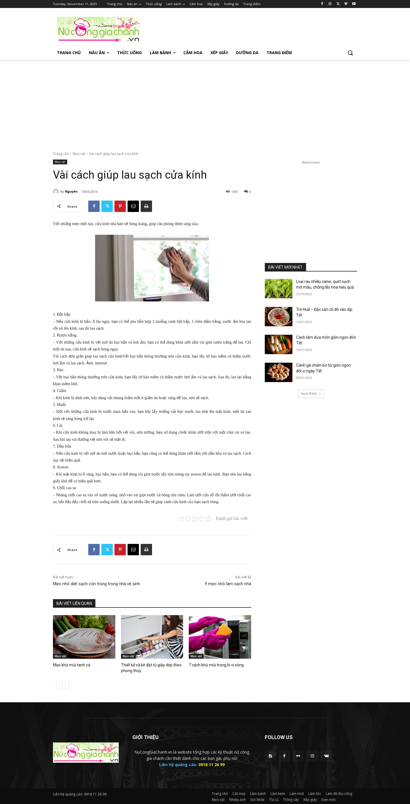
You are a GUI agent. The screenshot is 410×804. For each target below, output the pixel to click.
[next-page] (65, 684)
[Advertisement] (247, 29)
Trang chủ (61, 153)
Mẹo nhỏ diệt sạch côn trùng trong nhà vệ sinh (96, 583)
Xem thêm (311, 393)
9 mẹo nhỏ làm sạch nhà (228, 583)
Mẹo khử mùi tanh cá (70, 665)
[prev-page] (56, 684)
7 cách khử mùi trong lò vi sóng (214, 665)
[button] (350, 53)
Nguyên (71, 191)
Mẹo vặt (79, 153)
